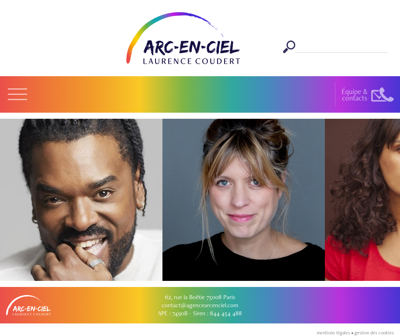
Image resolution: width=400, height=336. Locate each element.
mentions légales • (336, 333)
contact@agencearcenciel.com (200, 305)
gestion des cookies (374, 333)
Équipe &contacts (355, 95)
